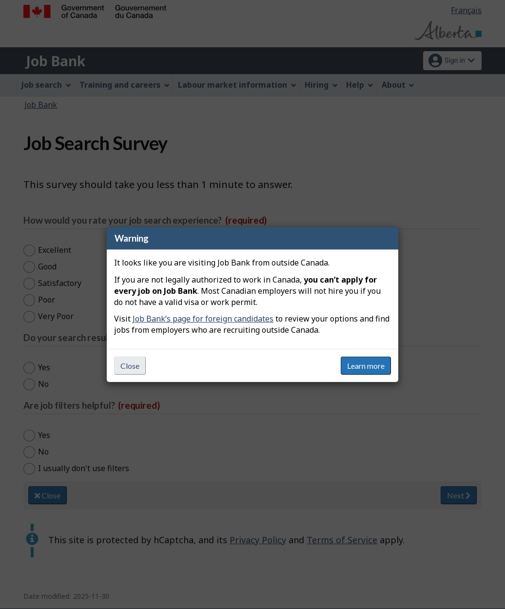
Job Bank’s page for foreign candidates (203, 318)
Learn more (366, 365)
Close (129, 365)
